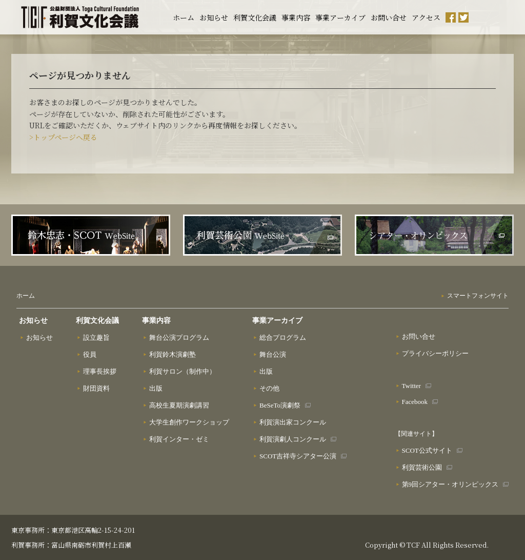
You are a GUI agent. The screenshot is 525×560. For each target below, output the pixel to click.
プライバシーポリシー (435, 353)
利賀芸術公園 (422, 467)
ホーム (183, 17)
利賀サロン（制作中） (182, 371)
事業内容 (295, 17)
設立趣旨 (96, 337)
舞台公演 (272, 354)
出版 (156, 388)
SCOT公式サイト (427, 450)
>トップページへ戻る (63, 137)
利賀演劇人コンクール (292, 439)
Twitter (411, 386)
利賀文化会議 (254, 17)
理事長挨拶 (99, 371)
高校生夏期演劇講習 (179, 405)
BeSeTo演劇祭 (279, 405)
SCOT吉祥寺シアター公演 (297, 456)
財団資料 (96, 388)
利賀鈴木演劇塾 (172, 354)
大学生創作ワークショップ (189, 422)
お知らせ (213, 17)
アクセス (426, 17)
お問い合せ (389, 17)
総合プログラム (282, 337)
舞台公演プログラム (179, 337)
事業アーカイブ (340, 17)
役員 (89, 354)
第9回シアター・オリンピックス (450, 484)
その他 (269, 388)
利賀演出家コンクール (292, 422)
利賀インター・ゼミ (179, 439)
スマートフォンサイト (478, 295)
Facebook (415, 401)
